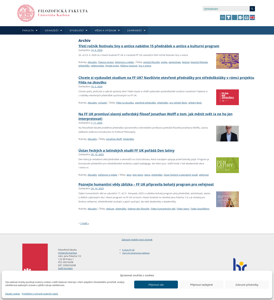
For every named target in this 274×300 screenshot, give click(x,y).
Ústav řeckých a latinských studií (181, 174)
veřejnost (204, 174)
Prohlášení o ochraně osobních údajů (40, 293)
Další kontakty (65, 268)
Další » (85, 223)
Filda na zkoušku (125, 102)
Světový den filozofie (138, 208)
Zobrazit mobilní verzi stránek (137, 239)
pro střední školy (178, 102)
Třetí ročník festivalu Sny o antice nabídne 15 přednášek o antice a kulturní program (148, 46)
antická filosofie (151, 62)
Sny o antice (145, 65)
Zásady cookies (12, 293)
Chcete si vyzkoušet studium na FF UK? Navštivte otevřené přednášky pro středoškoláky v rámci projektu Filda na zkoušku (166, 80)
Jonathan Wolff (114, 139)
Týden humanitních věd (162, 208)
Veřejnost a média (124, 62)
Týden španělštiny (200, 208)
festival (186, 62)
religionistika (97, 65)
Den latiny (137, 174)
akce (129, 174)
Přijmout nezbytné (201, 284)
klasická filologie (199, 62)
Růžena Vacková (128, 65)
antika (164, 62)
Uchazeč (102, 102)
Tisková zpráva (106, 62)
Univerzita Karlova (67, 252)
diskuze (110, 208)
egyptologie (175, 62)
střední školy (195, 102)
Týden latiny (182, 208)
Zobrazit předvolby (246, 284)
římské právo (112, 65)
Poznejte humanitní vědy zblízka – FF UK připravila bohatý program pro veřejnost (146, 184)
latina (147, 174)
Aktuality (92, 62)
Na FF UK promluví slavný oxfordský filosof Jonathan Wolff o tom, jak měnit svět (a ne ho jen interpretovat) (155, 116)
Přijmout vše (156, 284)
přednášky (83, 65)
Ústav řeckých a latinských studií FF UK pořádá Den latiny (126, 150)
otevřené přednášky (145, 102)
